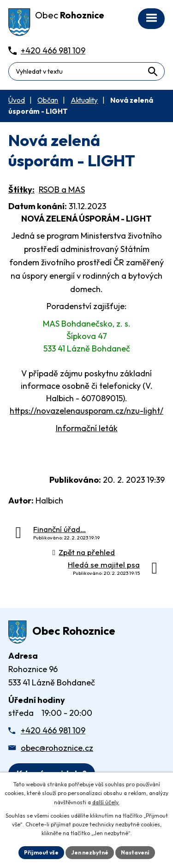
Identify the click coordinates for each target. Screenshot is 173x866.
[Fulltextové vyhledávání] (86, 71)
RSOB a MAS (62, 189)
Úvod (16, 100)
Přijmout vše (41, 852)
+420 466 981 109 (53, 730)
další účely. (105, 802)
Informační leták (87, 428)
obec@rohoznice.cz (57, 748)
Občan (47, 100)
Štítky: (21, 189)
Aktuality (84, 100)
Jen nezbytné (89, 852)
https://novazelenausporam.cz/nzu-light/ (86, 410)
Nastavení (135, 852)
